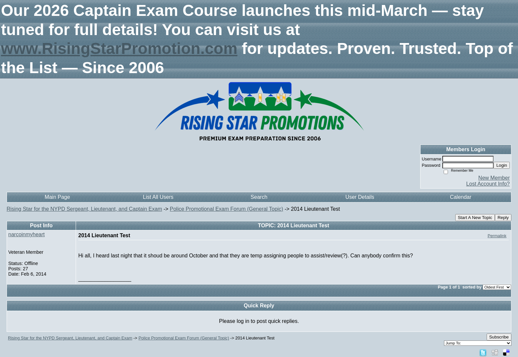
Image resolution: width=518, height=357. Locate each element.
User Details (360, 197)
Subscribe (499, 337)
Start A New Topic (475, 217)
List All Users (158, 197)
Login (501, 165)
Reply (503, 217)
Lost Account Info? (488, 184)
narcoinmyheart (26, 234)
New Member (494, 178)
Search (259, 197)
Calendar (460, 197)
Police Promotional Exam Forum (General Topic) (226, 209)
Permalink (497, 235)
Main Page (57, 197)
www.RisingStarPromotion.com (119, 48)
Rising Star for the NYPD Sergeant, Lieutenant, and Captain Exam (84, 209)
